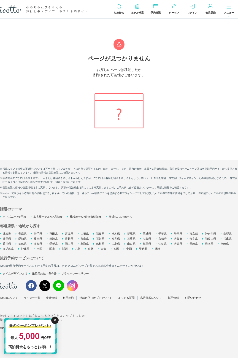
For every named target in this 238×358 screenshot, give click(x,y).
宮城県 (69, 233)
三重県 (131, 238)
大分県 (178, 243)
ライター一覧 (32, 297)
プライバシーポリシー (75, 273)
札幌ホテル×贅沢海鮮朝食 (85, 216)
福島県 (100, 233)
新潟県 (53, 238)
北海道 (7, 233)
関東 (52, 248)
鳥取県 (85, 243)
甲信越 (143, 248)
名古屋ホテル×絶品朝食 (47, 216)
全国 (39, 248)
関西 (65, 248)
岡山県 (69, 243)
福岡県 (147, 243)
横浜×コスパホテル (120, 216)
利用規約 (68, 297)
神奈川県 (210, 233)
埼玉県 (178, 233)
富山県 (85, 238)
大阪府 (178, 238)
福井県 (116, 238)
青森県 (22, 233)
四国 (116, 248)
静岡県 (7, 238)
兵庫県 (227, 238)
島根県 (100, 243)
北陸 (157, 248)
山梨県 (227, 233)
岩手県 (38, 233)
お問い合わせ (193, 297)
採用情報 (173, 297)
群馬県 (131, 233)
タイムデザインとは (15, 273)
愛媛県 (53, 243)
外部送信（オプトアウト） (95, 297)
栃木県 (116, 233)
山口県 (131, 243)
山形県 (85, 233)
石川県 (100, 238)
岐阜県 (38, 238)
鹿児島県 (8, 248)
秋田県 (53, 233)
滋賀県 (147, 238)
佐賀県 (162, 243)
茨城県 (147, 233)
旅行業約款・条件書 (44, 273)
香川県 (7, 243)
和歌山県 (210, 238)
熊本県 (209, 243)
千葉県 (162, 233)
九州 (78, 248)
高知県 (38, 243)
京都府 (162, 238)
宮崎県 (225, 243)
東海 (103, 248)
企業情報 (51, 297)
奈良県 (193, 238)
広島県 (116, 243)
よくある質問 (126, 297)
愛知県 (22, 238)
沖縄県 (25, 248)
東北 (90, 248)
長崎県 (193, 243)
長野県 (69, 238)
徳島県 (22, 243)
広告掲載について (151, 297)
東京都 (193, 233)
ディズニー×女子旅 (14, 216)
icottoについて (9, 297)
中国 (129, 248)
